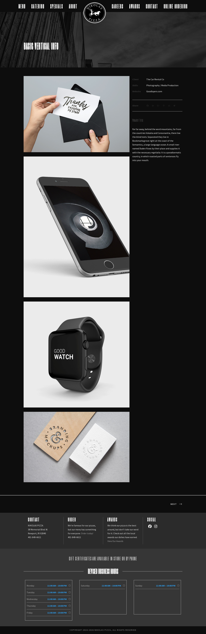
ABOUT (73, 6)
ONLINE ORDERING (176, 6)
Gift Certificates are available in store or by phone (103, 558)
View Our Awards (115, 541)
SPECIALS (56, 6)
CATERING (37, 6)
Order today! (87, 533)
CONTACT (152, 6)
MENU (22, 6)
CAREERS (117, 6)
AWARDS (134, 6)
